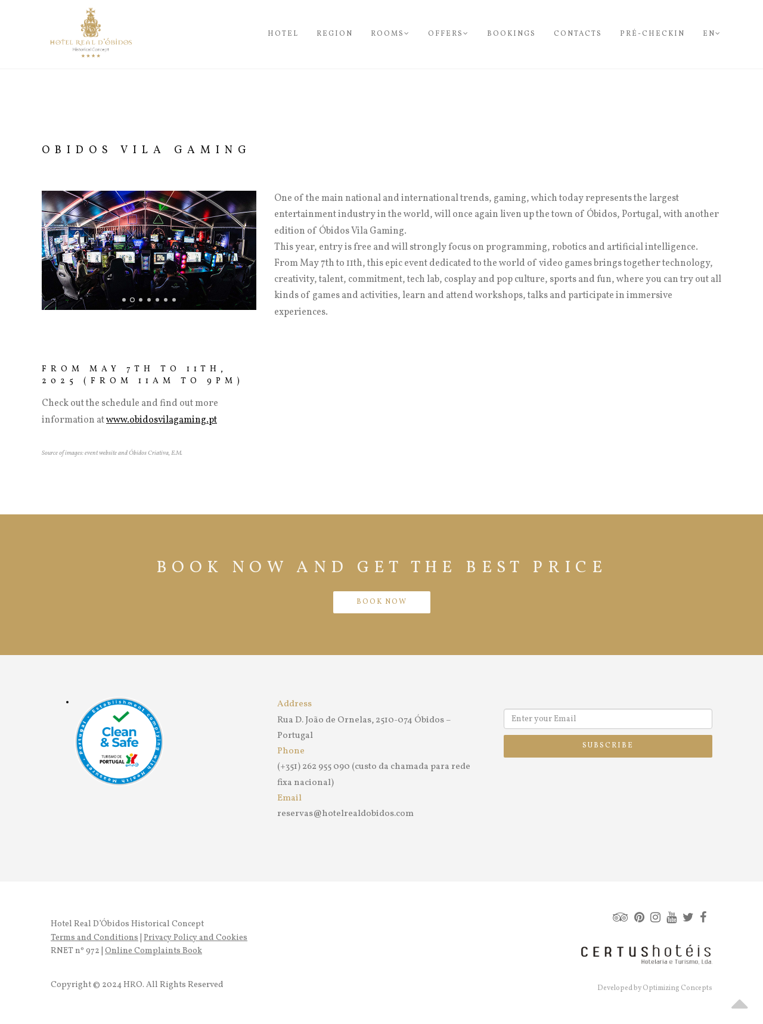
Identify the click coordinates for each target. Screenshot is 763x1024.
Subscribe (608, 745)
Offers (448, 34)
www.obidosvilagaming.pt (161, 420)
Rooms (390, 34)
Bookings (511, 34)
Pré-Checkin (652, 34)
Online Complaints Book (153, 951)
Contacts (578, 34)
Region (335, 34)
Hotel (283, 34)
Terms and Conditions (94, 938)
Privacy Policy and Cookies (195, 938)
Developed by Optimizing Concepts (654, 988)
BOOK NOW (381, 602)
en (712, 34)
